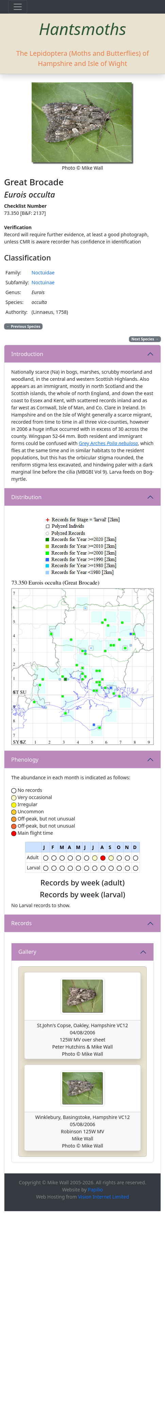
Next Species (145, 339)
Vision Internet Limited (103, 1410)
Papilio (95, 1403)
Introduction (27, 354)
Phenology (24, 759)
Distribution (26, 497)
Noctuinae (43, 282)
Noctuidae (43, 272)
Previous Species (23, 326)
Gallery (27, 1165)
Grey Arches (108, 443)
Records (21, 994)
